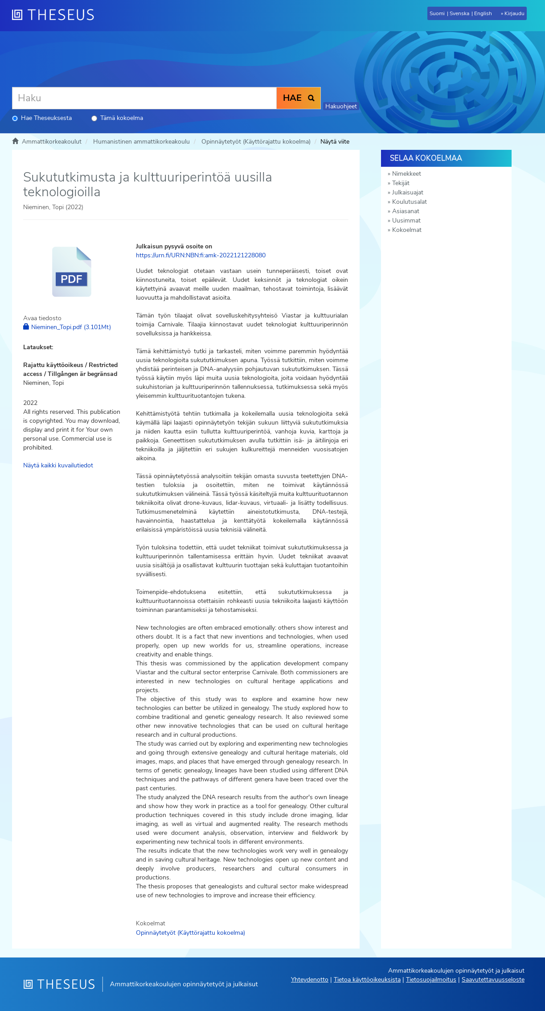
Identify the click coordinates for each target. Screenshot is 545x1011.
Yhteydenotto (309, 979)
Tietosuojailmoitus (431, 979)
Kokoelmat (407, 230)
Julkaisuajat (407, 192)
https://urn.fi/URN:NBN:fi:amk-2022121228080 (201, 255)
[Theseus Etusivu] (56, 15)
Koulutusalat (409, 202)
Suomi (437, 13)
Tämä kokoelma (117, 118)
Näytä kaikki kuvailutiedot (58, 465)
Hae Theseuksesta (42, 118)
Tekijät (401, 183)
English (483, 13)
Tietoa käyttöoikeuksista (367, 979)
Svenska (459, 13)
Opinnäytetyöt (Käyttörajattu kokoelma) (256, 141)
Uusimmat (406, 220)
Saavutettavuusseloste (493, 979)
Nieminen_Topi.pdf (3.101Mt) (67, 327)
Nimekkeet (406, 173)
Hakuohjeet (341, 106)
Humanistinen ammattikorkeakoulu (141, 141)
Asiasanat (405, 211)
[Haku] (144, 98)
